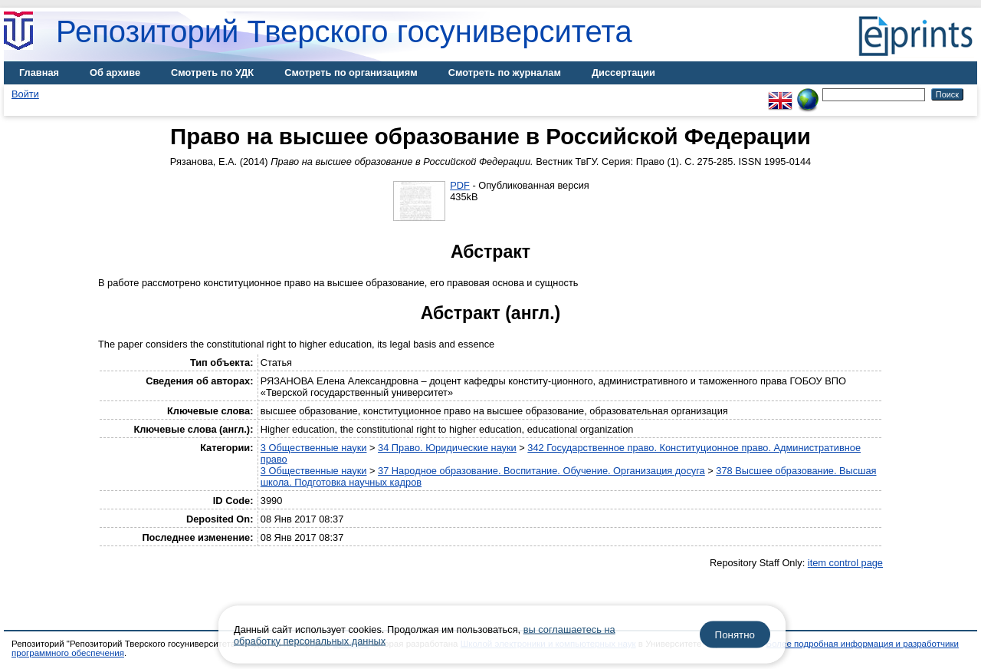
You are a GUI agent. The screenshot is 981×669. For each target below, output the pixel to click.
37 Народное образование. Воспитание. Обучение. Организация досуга (541, 470)
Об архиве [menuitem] (115, 72)
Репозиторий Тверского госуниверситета (344, 31)
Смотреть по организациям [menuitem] (351, 72)
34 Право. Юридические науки (447, 447)
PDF (460, 185)
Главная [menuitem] (39, 72)
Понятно (735, 635)
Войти (25, 94)
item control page (845, 562)
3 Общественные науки (314, 447)
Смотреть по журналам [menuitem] (504, 72)
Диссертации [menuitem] (623, 72)
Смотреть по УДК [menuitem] (212, 72)
